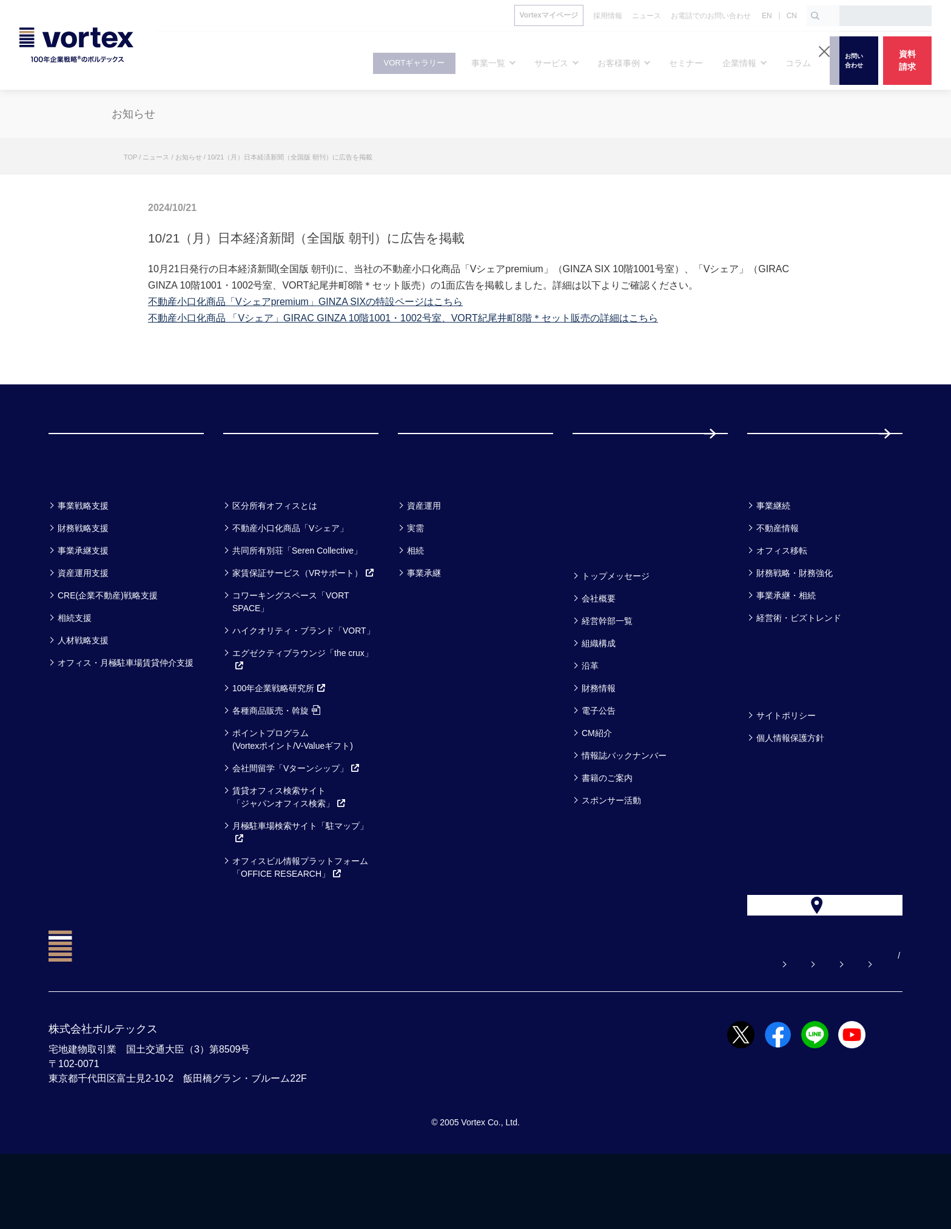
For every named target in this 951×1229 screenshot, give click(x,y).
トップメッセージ (616, 624)
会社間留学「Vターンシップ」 (296, 817)
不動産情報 (777, 576)
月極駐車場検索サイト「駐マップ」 (300, 880)
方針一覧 (776, 732)
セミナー (603, 522)
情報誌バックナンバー (624, 804)
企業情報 (602, 592)
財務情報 (599, 737)
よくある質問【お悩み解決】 (516, 1031)
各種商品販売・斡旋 (276, 759)
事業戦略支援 (83, 554)
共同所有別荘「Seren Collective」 (297, 599)
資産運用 (424, 554)
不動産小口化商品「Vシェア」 (290, 576)
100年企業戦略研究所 (279, 737)
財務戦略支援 (83, 576)
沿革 (590, 714)
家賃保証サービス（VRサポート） (303, 621)
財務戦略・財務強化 (794, 621)
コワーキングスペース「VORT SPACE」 (290, 650)
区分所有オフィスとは (274, 554)
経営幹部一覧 (607, 669)
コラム (770, 522)
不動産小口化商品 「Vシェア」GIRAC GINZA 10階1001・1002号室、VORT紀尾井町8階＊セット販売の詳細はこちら (403, 318)
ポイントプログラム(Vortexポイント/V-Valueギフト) (292, 788)
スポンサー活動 (611, 849)
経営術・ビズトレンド (798, 666)
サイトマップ (826, 1031)
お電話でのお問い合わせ (726, 1031)
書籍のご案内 (607, 826)
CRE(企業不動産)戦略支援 (108, 644)
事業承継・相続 (786, 644)
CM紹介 (597, 781)
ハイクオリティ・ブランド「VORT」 (303, 679)
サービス (253, 522)
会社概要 (599, 647)
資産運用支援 (83, 621)
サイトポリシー (786, 764)
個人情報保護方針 (790, 786)
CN (792, 16)
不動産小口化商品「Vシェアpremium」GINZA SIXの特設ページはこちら (305, 301)
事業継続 (773, 554)
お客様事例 (434, 522)
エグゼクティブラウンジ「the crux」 (302, 708)
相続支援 (75, 666)
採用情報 (786, 457)
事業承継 (424, 621)
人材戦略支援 (83, 689)
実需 (415, 576)
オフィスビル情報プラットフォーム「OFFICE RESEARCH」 (300, 916)
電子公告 (599, 759)
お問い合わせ (625, 1031)
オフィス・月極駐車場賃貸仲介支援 (125, 711)
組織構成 (599, 692)
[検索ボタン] (815, 15)
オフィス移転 (781, 599)
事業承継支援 (83, 599)
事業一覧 (78, 522)
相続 (415, 599)
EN (767, 16)
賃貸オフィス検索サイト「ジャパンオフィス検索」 (289, 845)
